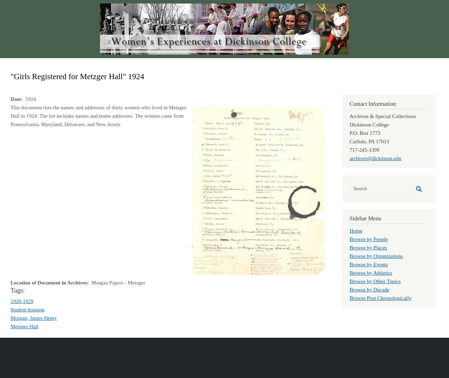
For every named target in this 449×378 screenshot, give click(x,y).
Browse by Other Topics (375, 281)
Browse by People (369, 239)
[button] (259, 190)
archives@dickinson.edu (376, 158)
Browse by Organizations (376, 256)
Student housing (28, 309)
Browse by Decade (369, 290)
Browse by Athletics (371, 273)
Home (356, 231)
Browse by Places (368, 247)
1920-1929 (22, 301)
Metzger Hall (25, 326)
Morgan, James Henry (34, 318)
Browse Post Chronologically (381, 298)
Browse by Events (369, 264)
